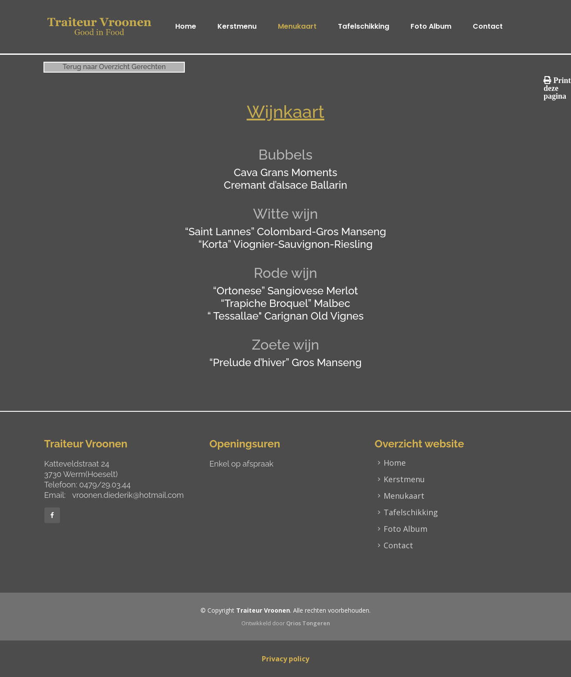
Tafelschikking (363, 26)
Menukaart (297, 26)
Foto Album (431, 26)
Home (185, 26)
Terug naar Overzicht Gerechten (114, 67)
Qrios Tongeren (308, 623)
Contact (488, 26)
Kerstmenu (237, 26)
